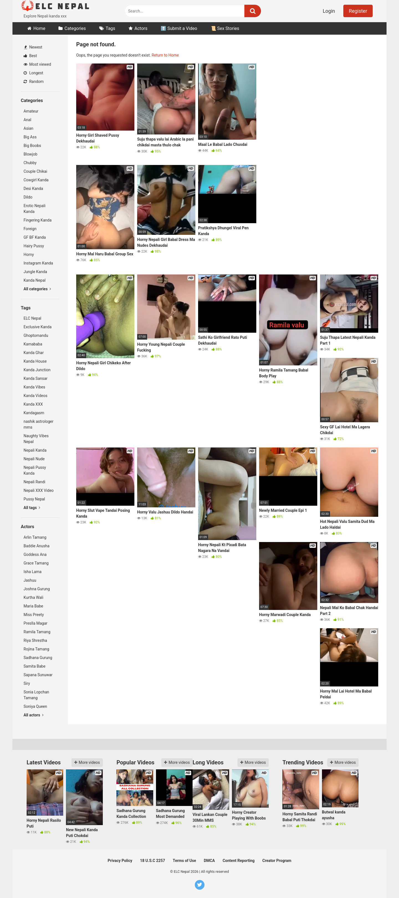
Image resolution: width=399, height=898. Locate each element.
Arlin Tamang (35, 537)
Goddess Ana (35, 554)
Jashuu (30, 580)
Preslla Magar (35, 623)
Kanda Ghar (34, 352)
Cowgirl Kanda (36, 180)
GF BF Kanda (35, 237)
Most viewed (37, 64)
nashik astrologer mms (38, 424)
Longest (33, 73)
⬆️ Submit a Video (179, 28)
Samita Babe (34, 666)
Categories (75, 28)
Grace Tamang (36, 563)
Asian (28, 128)
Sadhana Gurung (38, 657)
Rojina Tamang (36, 649)
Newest (33, 47)
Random (34, 81)
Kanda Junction (37, 370)
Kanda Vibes (34, 387)
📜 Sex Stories (225, 28)
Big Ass (30, 137)
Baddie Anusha (37, 546)
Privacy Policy (120, 860)
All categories (37, 289)
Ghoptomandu (36, 335)
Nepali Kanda (35, 450)
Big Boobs (32, 145)
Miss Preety (34, 614)
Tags (110, 28)
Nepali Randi (34, 482)
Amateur (31, 111)
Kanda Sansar (35, 378)
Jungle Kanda (35, 271)
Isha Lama (33, 571)
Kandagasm (34, 413)
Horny (29, 254)
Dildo (28, 197)
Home (39, 28)
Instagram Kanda (38, 263)
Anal (27, 120)
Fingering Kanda (38, 220)
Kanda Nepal (34, 280)
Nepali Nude (34, 459)
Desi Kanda (33, 188)
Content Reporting (238, 860)
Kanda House (35, 361)
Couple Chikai (35, 171)
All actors (34, 715)
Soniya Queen (35, 706)
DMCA (209, 860)
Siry (27, 683)
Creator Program (276, 860)
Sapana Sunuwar (38, 675)
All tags (32, 507)
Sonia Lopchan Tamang (36, 695)
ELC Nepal (32, 318)
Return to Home (165, 55)
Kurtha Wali (33, 597)
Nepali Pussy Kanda (35, 470)
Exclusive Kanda (38, 327)
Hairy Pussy (34, 246)
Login (329, 11)
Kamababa (33, 344)
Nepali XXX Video (39, 490)
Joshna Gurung (37, 589)
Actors (140, 28)
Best (30, 56)
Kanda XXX (33, 404)
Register (358, 11)
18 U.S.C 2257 (152, 860)
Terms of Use (184, 860)
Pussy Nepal (34, 499)
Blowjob (30, 154)
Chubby (30, 163)
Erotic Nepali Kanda (34, 208)
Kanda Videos (35, 395)
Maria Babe (33, 606)
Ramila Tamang (37, 632)
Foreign (30, 229)
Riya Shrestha (35, 640)
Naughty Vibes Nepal (36, 439)
